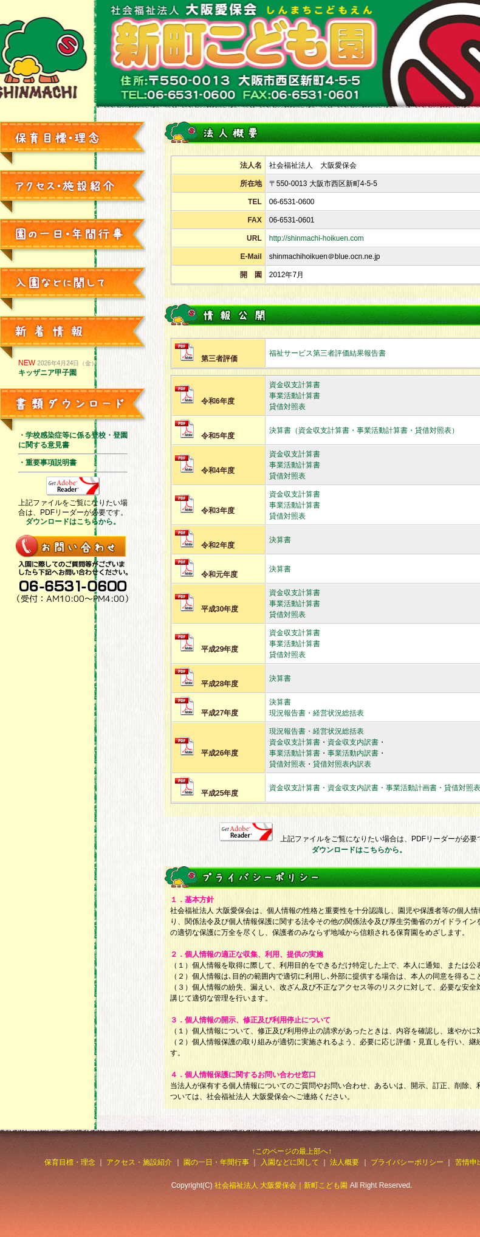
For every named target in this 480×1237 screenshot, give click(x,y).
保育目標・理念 (69, 1162)
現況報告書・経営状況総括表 (316, 713)
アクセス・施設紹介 (139, 1162)
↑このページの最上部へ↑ (292, 1151)
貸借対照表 (287, 406)
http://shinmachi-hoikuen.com (316, 238)
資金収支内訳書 (353, 742)
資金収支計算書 (294, 385)
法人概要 (344, 1162)
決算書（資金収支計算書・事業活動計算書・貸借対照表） (364, 430)
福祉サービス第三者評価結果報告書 (327, 353)
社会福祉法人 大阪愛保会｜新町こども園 (281, 1185)
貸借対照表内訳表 (342, 764)
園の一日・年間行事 (216, 1162)
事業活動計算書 (294, 395)
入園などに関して (290, 1162)
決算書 (280, 540)
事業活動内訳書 (353, 753)
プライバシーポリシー (407, 1162)
